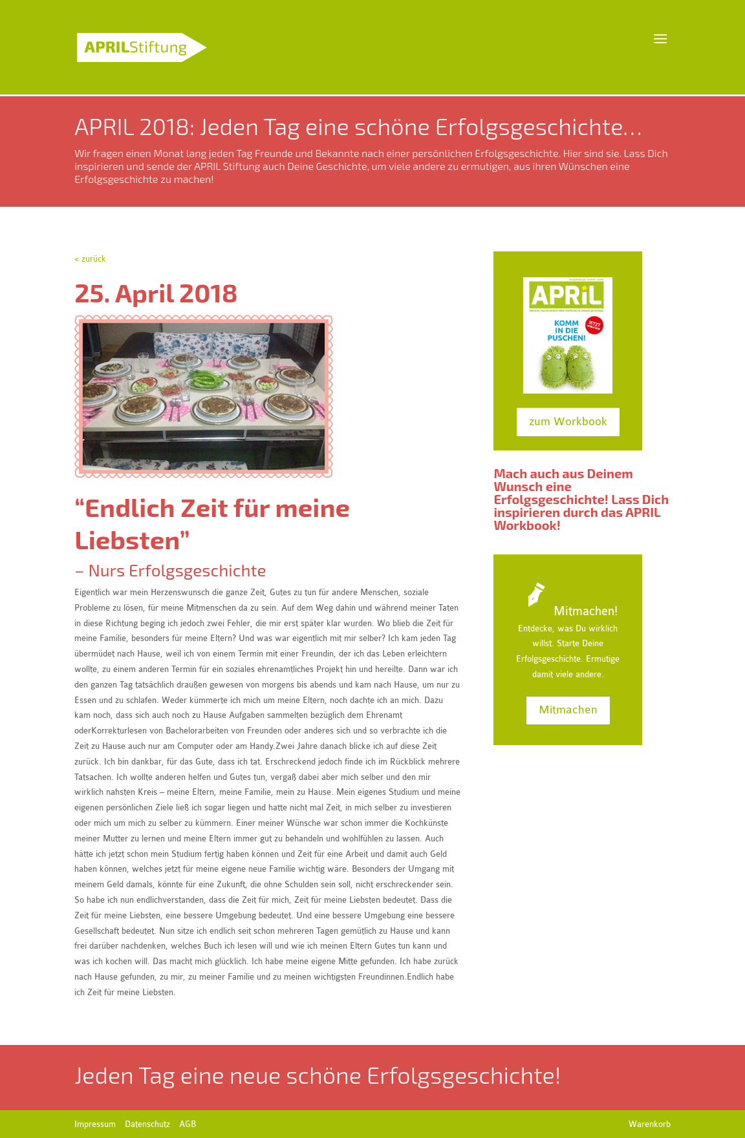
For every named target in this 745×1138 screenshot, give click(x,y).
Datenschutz (147, 1124)
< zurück (90, 259)
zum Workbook (568, 421)
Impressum (95, 1124)
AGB (187, 1124)
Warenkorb (650, 1124)
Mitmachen (568, 710)
